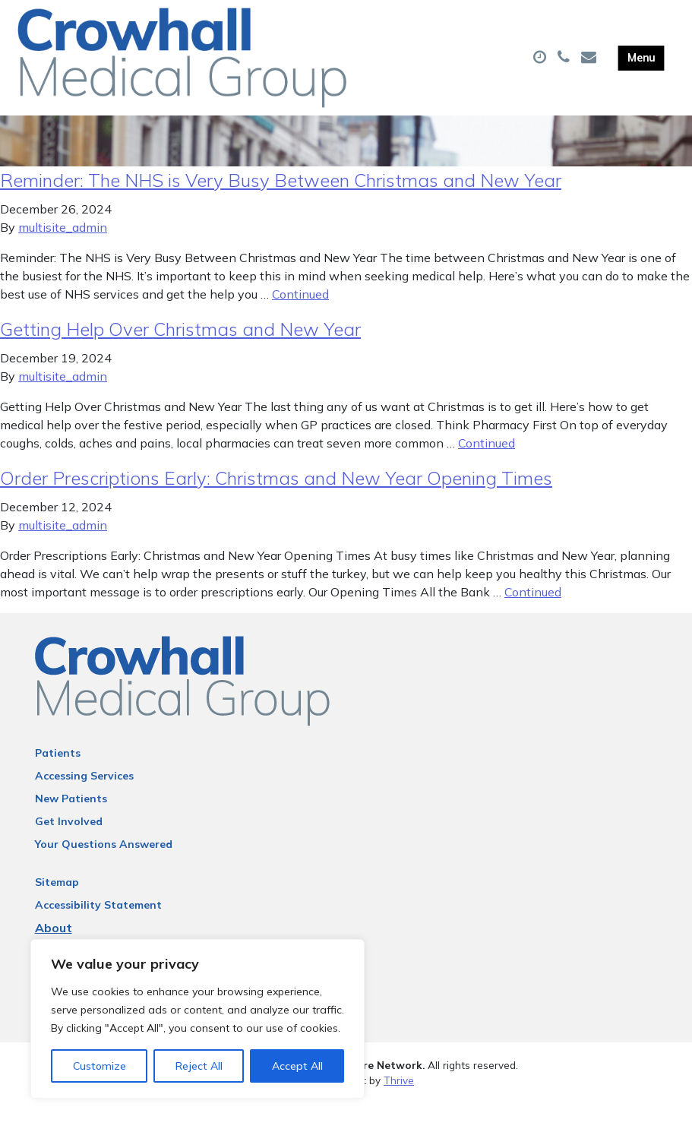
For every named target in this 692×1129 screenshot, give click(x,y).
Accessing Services (84, 801)
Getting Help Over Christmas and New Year (180, 354)
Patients (58, 778)
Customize (99, 1066)
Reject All (199, 1066)
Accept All (297, 1066)
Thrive (399, 1105)
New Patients (71, 823)
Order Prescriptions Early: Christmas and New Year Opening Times (276, 503)
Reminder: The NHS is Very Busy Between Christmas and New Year (280, 205)
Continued (300, 319)
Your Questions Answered (103, 869)
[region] (197, 1019)
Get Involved (69, 846)
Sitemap (57, 907)
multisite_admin (62, 252)
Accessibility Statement (98, 930)
